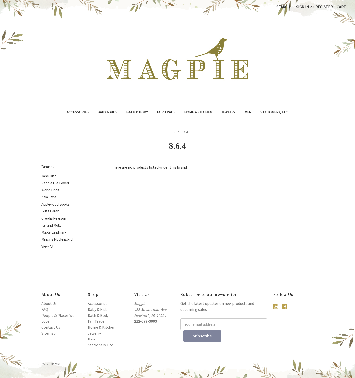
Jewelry (228, 112)
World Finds (50, 190)
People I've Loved (55, 183)
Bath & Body (137, 112)
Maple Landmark (53, 232)
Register (324, 6)
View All (47, 246)
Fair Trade (166, 112)
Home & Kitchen (198, 112)
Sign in (302, 6)
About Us (49, 303)
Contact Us (50, 327)
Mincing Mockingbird (57, 239)
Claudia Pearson (53, 218)
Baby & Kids (107, 112)
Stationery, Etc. (274, 112)
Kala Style (48, 197)
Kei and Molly (51, 225)
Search (283, 6)
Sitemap (48, 333)
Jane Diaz (48, 176)
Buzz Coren (50, 211)
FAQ (44, 309)
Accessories (78, 112)
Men (247, 112)
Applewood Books (55, 204)
